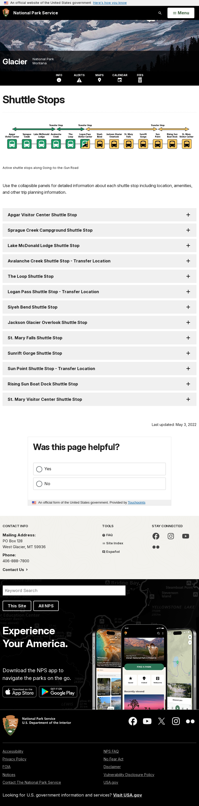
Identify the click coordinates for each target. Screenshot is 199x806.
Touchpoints (136, 502)
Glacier (15, 61)
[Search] (64, 590)
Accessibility (13, 751)
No (47, 483)
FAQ (107, 535)
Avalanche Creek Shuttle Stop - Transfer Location (59, 260)
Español (111, 551)
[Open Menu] (180, 13)
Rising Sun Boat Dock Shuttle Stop (43, 383)
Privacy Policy (14, 759)
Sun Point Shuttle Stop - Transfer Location (51, 368)
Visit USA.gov (127, 795)
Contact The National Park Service (32, 782)
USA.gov (111, 782)
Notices (9, 774)
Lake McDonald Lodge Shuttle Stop (43, 245)
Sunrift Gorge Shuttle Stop (35, 353)
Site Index (112, 543)
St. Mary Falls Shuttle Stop (35, 337)
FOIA (7, 766)
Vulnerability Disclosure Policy (129, 774)
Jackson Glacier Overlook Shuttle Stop (47, 322)
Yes (47, 468)
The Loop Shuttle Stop (31, 276)
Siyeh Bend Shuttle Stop (32, 307)
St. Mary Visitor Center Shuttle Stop (45, 399)
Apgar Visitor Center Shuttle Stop (42, 214)
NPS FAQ (111, 751)
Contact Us (14, 569)
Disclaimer (112, 766)
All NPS (46, 605)
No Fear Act (113, 759)
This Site (17, 605)
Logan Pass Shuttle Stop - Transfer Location (53, 291)
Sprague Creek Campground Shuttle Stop (50, 230)
